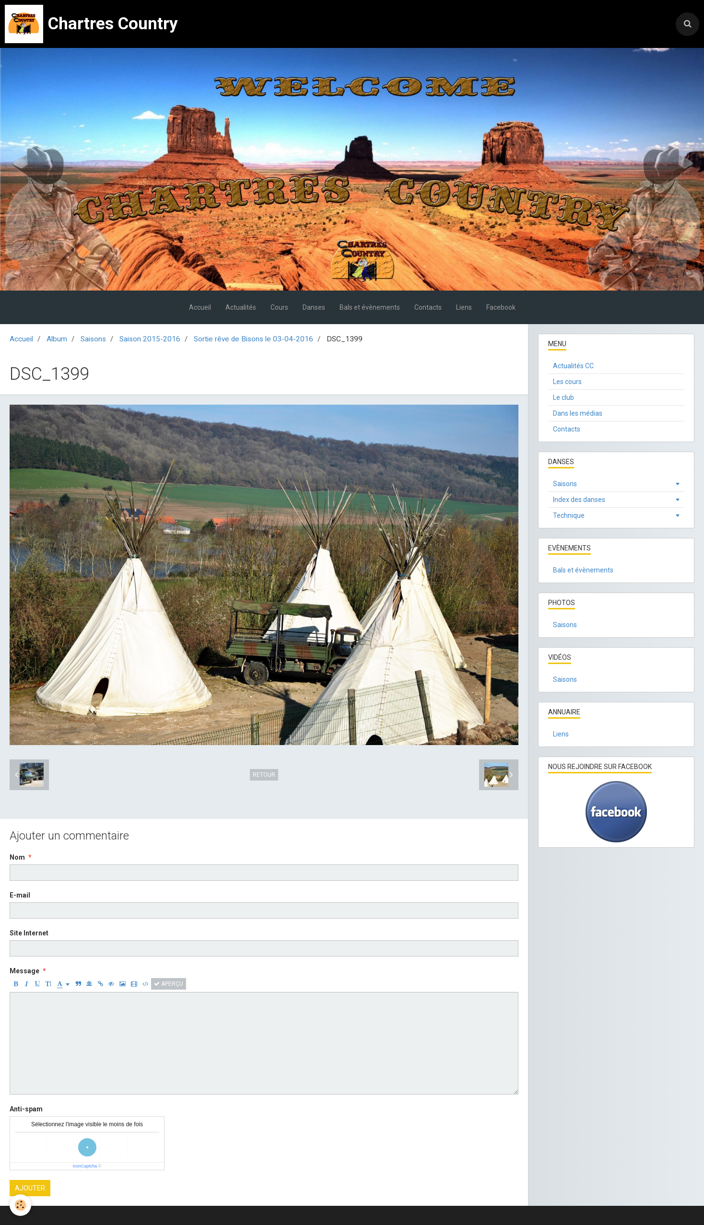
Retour (264, 774)
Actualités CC (573, 366)
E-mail (20, 895)
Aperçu (168, 983)
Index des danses (579, 499)
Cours (279, 307)
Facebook (501, 307)
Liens (464, 307)
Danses (314, 307)
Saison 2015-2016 (149, 339)
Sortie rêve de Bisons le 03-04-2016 (253, 339)
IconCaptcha (85, 1166)
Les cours (567, 381)
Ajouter (30, 1188)
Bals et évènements (370, 307)
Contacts (428, 307)
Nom (17, 857)
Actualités (240, 307)
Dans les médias (577, 413)
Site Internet (29, 933)
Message (24, 971)
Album (57, 339)
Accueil (200, 307)
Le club (563, 397)
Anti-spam (26, 1109)
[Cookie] (20, 1205)
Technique (569, 515)
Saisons (93, 339)
